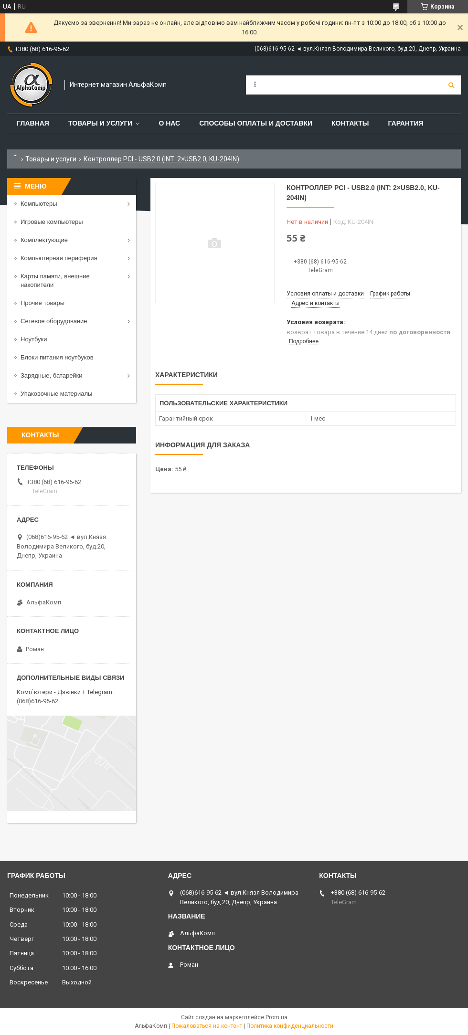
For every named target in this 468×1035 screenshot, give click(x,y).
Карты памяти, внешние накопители (55, 280)
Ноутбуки (34, 339)
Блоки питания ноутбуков (57, 357)
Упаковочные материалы (56, 393)
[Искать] (451, 85)
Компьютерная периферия (59, 258)
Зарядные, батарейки (52, 375)
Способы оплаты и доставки (255, 123)
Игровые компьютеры (52, 221)
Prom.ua (276, 1017)
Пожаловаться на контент (206, 1026)
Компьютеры (39, 203)
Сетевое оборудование (54, 321)
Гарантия (405, 123)
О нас (169, 123)
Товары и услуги (100, 123)
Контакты (350, 123)
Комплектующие (44, 239)
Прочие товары (42, 302)
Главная (33, 123)
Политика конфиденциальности (289, 1026)
